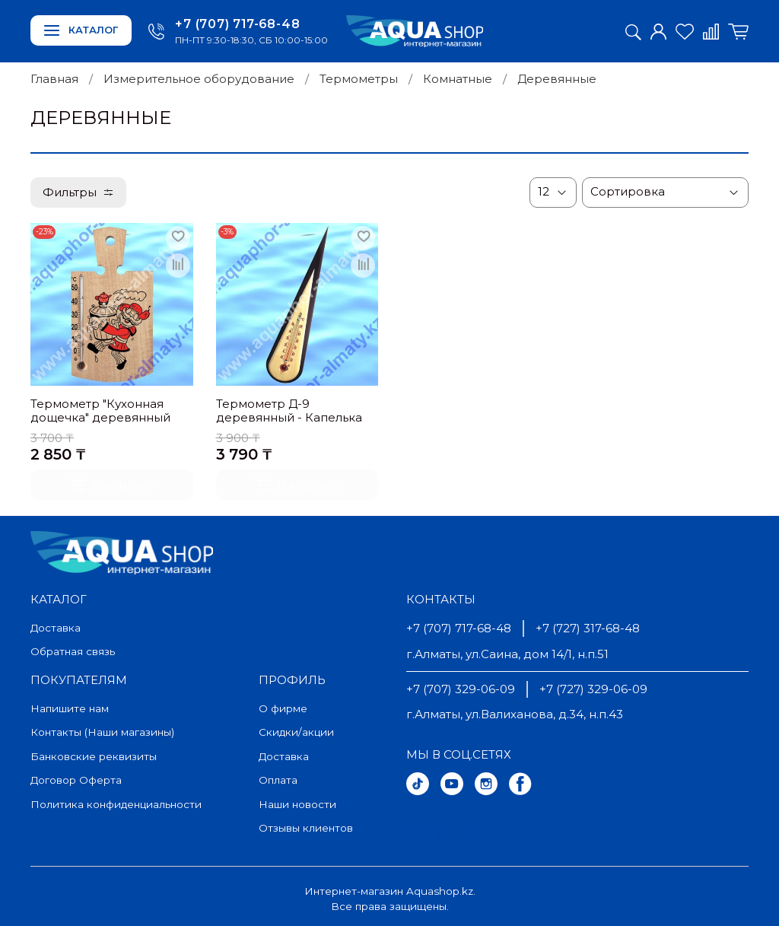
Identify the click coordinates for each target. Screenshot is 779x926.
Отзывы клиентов (306, 828)
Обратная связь (72, 651)
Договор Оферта (76, 780)
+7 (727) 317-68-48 (588, 628)
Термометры (359, 79)
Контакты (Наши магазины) (102, 732)
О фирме (283, 708)
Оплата (278, 780)
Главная (54, 79)
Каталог (81, 30)
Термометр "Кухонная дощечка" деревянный (100, 410)
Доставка (55, 628)
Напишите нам (69, 708)
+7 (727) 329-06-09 (593, 689)
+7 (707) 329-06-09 (460, 689)
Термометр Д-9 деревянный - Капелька (289, 410)
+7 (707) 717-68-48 (237, 24)
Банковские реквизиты (93, 756)
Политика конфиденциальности (116, 804)
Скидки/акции (296, 732)
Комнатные (457, 79)
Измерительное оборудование (198, 79)
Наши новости (297, 804)
